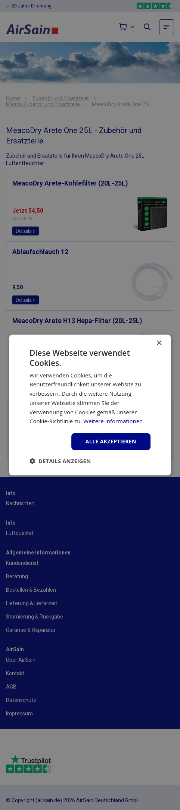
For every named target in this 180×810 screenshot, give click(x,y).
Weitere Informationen (113, 421)
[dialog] (90, 405)
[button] (60, 461)
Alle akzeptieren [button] (111, 441)
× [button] (159, 343)
